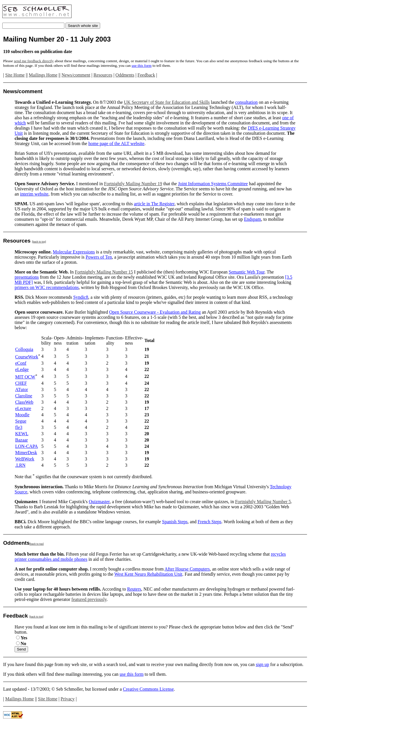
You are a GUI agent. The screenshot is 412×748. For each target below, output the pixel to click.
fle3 (18, 427)
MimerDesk (26, 452)
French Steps (209, 521)
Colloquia (24, 349)
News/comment (76, 75)
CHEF (21, 383)
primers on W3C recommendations (47, 287)
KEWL (21, 433)
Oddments (125, 75)
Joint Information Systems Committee (213, 183)
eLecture (23, 408)
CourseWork (26, 356)
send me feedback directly (34, 61)
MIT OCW (25, 376)
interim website (34, 194)
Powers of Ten (99, 257)
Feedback (146, 75)
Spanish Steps (174, 521)
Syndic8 (80, 297)
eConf (20, 363)
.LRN (20, 465)
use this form (142, 65)
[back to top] (39, 241)
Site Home (15, 75)
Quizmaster (99, 501)
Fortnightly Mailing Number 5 (263, 501)
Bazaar (21, 440)
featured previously (89, 599)
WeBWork (24, 458)
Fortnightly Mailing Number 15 (104, 271)
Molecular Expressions (74, 251)
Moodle (22, 414)
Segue (20, 421)
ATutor (21, 389)
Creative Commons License (148, 689)
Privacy (68, 698)
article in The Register (154, 203)
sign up (262, 664)
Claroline (23, 395)
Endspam (252, 219)
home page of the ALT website (116, 143)
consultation (246, 102)
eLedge (22, 369)
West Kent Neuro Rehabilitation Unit (148, 574)
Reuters (134, 589)
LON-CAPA (26, 446)
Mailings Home (43, 75)
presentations (27, 277)
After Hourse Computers (187, 569)
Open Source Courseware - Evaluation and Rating (155, 312)
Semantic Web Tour (246, 271)
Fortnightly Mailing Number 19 (133, 183)
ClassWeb (24, 402)
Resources (103, 75)
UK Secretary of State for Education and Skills (167, 102)
